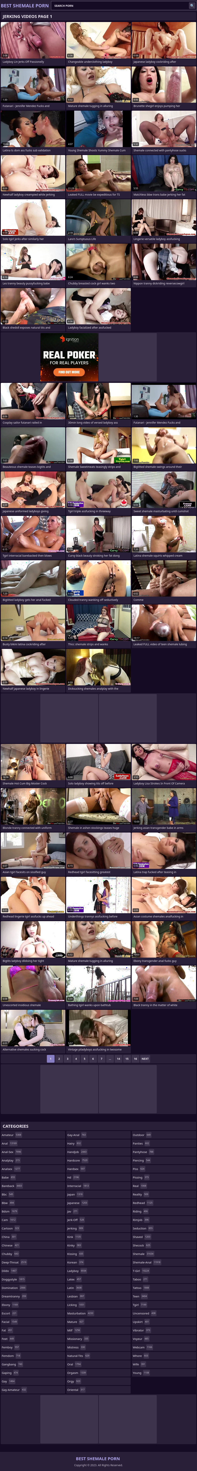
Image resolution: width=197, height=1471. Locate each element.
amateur (12, 1135)
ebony (10, 1305)
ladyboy (77, 1271)
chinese (11, 1245)
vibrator (142, 1330)
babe (9, 1177)
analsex (11, 1169)
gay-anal (77, 1135)
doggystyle (13, 1279)
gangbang (12, 1364)
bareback (12, 1186)
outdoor (142, 1135)
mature (75, 1322)
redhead (143, 1203)
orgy (74, 1381)
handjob (77, 1152)
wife (139, 1364)
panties (141, 1143)
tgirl (140, 1305)
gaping (10, 1373)
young (141, 1373)
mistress (76, 1347)
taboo (140, 1279)
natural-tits (78, 1356)
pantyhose (143, 1152)
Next (145, 1059)
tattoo (141, 1288)
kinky (74, 1245)
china (9, 1237)
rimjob (141, 1220)
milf (74, 1330)
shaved (142, 1237)
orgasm (77, 1373)
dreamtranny (14, 1296)
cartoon (11, 1228)
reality (141, 1194)
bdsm (10, 1211)
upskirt (141, 1322)
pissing (141, 1177)
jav (72, 1211)
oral (74, 1364)
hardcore (77, 1160)
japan (75, 1194)
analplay (11, 1160)
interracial (78, 1186)
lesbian (76, 1296)
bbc (8, 1194)
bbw (8, 1203)
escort (9, 1313)
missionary (78, 1339)
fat (7, 1330)
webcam (143, 1347)
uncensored (145, 1313)
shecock (142, 1245)
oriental (76, 1390)
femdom (11, 1356)
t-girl (141, 1271)
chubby (10, 1254)
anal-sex (12, 1152)
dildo (9, 1271)
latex (74, 1279)
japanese (77, 1203)
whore (141, 1356)
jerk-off (76, 1220)
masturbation (80, 1313)
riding (141, 1211)
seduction (143, 1228)
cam (9, 1220)
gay (8, 1381)
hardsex (76, 1169)
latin (75, 1288)
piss (139, 1169)
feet (8, 1339)
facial (10, 1322)
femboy (11, 1347)
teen (140, 1296)
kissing (75, 1254)
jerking (75, 1228)
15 (127, 1059)
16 (135, 1059)
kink (74, 1237)
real (140, 1186)
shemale (143, 1254)
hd (73, 1177)
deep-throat (14, 1262)
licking (76, 1305)
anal (10, 1143)
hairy (74, 1143)
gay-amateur (14, 1390)
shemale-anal (147, 1262)
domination (14, 1288)
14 (118, 1059)
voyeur (141, 1339)
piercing (142, 1160)
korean (75, 1262)
